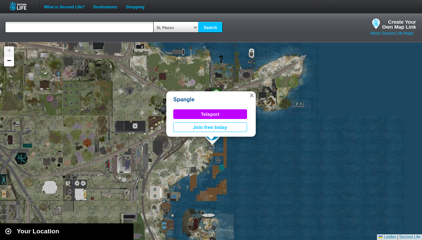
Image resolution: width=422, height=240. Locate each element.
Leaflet (387, 237)
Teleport (210, 114)
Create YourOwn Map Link (399, 24)
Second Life (21, 6)
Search (210, 27)
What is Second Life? (64, 6)
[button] (252, 95)
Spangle (184, 99)
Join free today (210, 127)
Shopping (135, 6)
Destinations (105, 6)
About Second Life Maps (392, 33)
